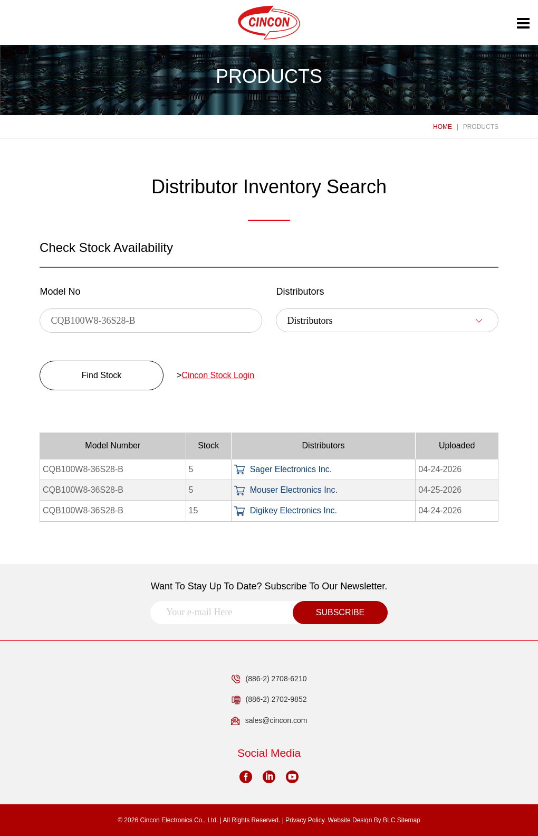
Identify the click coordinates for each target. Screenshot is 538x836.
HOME (442, 126)
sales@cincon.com (269, 721)
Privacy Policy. (305, 820)
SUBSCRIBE (340, 612)
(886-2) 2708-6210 (269, 679)
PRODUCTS (480, 126)
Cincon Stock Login (217, 375)
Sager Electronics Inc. (283, 469)
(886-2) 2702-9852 (269, 700)
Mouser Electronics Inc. (286, 489)
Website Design (350, 820)
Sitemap (408, 820)
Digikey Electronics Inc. (285, 510)
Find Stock (102, 375)
